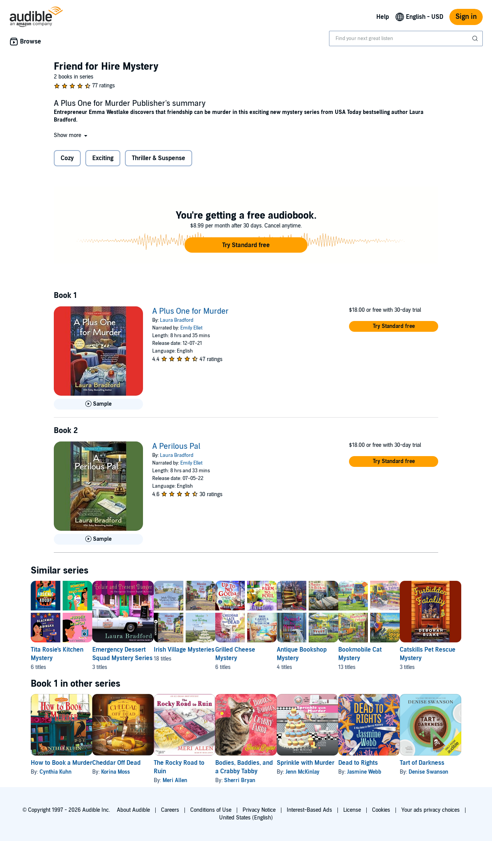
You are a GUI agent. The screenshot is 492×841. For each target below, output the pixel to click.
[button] (71, 135)
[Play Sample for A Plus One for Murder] (98, 404)
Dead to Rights (419, 763)
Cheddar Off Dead (129, 763)
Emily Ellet (191, 328)
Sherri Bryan (276, 780)
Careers (170, 810)
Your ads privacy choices (430, 810)
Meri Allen (199, 780)
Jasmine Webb (426, 772)
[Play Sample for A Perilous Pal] (98, 539)
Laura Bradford (176, 320)
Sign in (466, 17)
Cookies (381, 810)
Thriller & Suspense (158, 158)
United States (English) (246, 817)
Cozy (67, 158)
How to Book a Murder (61, 763)
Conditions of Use (210, 810)
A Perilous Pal (176, 446)
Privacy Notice (259, 810)
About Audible (133, 810)
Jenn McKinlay (352, 772)
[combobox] (406, 38)
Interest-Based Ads (309, 810)
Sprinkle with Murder (355, 763)
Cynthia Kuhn (55, 772)
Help (382, 17)
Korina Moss (127, 772)
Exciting (102, 158)
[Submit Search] (476, 38)
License (352, 810)
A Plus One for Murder (190, 311)
